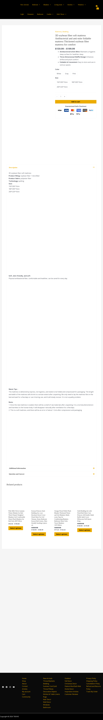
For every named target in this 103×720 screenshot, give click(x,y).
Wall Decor (47, 702)
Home (24, 678)
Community (26, 697)
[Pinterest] (6, 687)
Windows (46, 705)
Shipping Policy (91, 681)
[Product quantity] (61, 96)
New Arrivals (47, 678)
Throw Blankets (49, 681)
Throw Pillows (48, 689)
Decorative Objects (50, 692)
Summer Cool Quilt (50, 686)
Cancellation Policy (93, 684)
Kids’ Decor (47, 699)
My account (26, 692)
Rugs (45, 697)
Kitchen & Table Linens (51, 694)
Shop (23, 681)
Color (57, 69)
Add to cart (75, 102)
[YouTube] (14, 687)
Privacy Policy (91, 678)
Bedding (65, 32)
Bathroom (47, 707)
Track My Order (92, 692)
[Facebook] (3, 687)
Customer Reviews (71, 694)
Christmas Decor (71, 684)
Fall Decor (68, 681)
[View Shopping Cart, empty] (97, 9)
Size (56, 78)
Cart (23, 694)
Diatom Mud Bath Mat (73, 686)
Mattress (58, 32)
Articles (24, 689)
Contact (24, 686)
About (24, 684)
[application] (38, 5)
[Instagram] (10, 687)
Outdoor (68, 678)
